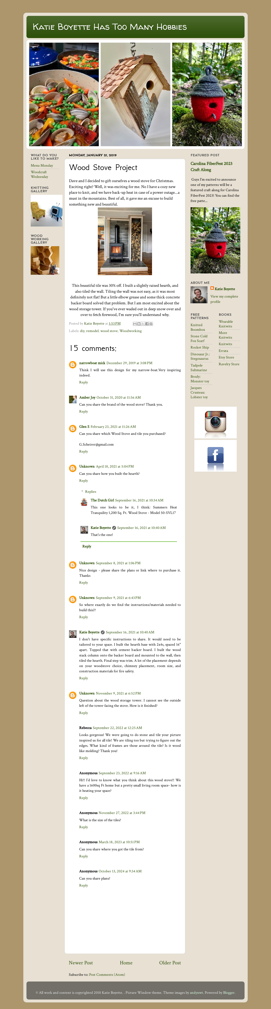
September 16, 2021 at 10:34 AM (139, 500)
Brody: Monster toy (200, 379)
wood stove (109, 330)
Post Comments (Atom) (107, 974)
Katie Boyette (101, 527)
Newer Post (81, 962)
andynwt (196, 992)
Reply (83, 382)
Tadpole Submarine (199, 367)
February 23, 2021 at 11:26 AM (113, 426)
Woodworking (130, 330)
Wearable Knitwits (226, 324)
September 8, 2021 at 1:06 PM (118, 563)
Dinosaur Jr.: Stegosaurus (200, 356)
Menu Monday (42, 165)
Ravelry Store (229, 364)
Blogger (229, 992)
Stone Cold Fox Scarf (199, 338)
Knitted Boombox (198, 327)
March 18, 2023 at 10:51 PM (119, 842)
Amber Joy (87, 397)
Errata (223, 350)
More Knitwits (225, 335)
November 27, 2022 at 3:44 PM (122, 812)
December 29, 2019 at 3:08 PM (129, 363)
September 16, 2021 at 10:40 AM (141, 527)
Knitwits (225, 344)
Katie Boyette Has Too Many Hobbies (110, 27)
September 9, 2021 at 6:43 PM (118, 597)
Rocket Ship (200, 347)
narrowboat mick (92, 363)
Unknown (87, 466)
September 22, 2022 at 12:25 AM (117, 727)
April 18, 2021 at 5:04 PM (115, 466)
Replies (90, 491)
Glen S (84, 426)
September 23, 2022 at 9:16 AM (122, 773)
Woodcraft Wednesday (39, 174)
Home (126, 962)
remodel (92, 330)
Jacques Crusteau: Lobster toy (199, 392)
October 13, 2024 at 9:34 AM (120, 871)
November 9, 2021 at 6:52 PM (118, 693)
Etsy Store (226, 357)
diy (82, 330)
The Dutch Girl (102, 500)
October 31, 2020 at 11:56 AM (119, 397)
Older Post (170, 962)
